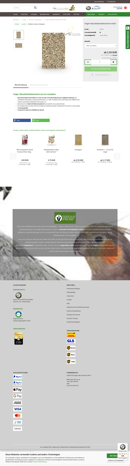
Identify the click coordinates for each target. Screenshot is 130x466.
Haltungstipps (71, 292)
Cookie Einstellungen (73, 322)
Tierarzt (101, 14)
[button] (87, 62)
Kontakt (69, 300)
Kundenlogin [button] (99, 1)
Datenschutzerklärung (40, 462)
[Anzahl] (100, 61)
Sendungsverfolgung (73, 288)
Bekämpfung (44, 14)
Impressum (70, 296)
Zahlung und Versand (73, 315)
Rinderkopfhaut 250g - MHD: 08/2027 (51, 151)
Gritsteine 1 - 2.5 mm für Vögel (105, 151)
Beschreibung (21, 85)
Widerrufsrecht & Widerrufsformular (78, 307)
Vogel (15, 14)
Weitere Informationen (115, 460)
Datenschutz (64, 447)
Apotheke (66, 14)
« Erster (16, 24)
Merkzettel (111, 1)
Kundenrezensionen (39, 85)
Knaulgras (78, 150)
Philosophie (112, 14)
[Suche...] (35, 8)
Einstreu (24, 14)
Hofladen (91, 14)
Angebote (56, 14)
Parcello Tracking (72, 318)
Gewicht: (87, 41)
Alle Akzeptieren (115, 456)
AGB (68, 303)
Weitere (76, 14)
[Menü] (126, 444)
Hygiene (34, 14)
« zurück (23, 24)
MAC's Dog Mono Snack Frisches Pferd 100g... (25, 151)
